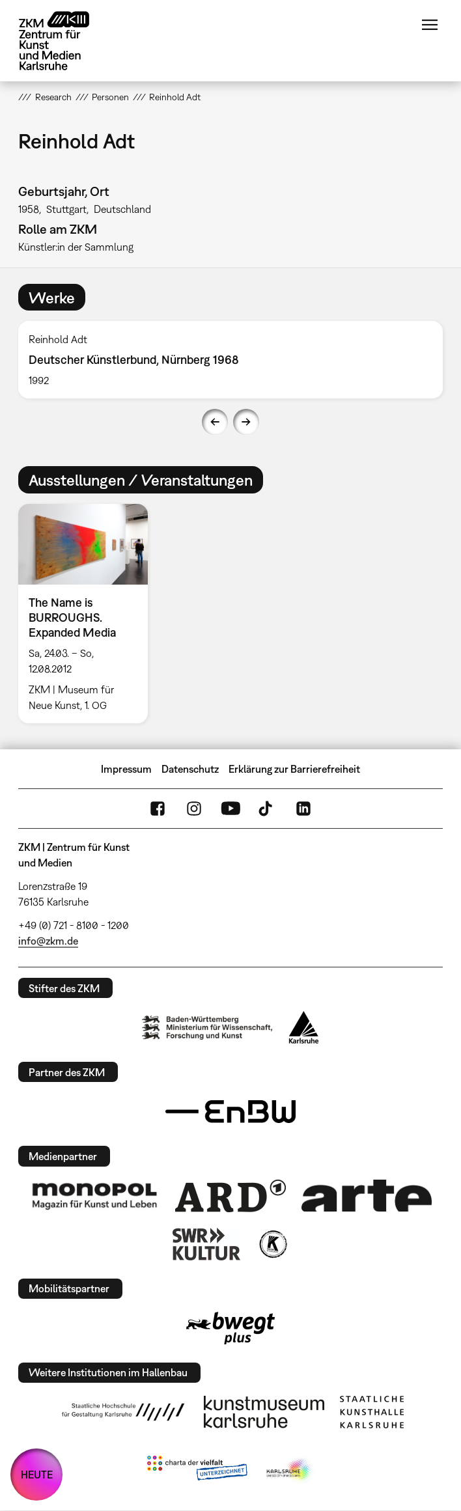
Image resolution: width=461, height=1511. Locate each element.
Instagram (194, 808)
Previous (215, 422)
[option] (230, 359)
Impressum (126, 769)
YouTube (230, 808)
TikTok (267, 808)
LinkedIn (303, 808)
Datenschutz (190, 769)
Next (246, 422)
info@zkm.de (48, 941)
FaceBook (158, 808)
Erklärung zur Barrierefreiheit (294, 769)
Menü (430, 24)
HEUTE (37, 1474)
